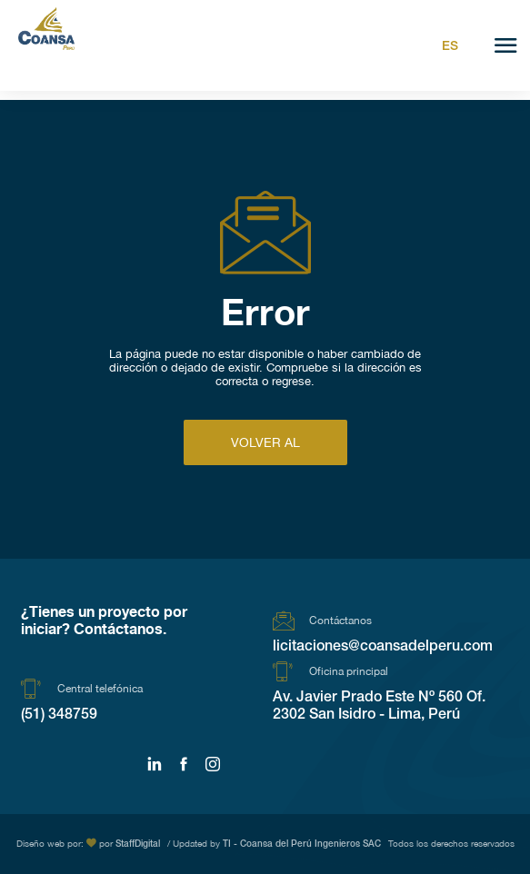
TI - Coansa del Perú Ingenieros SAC (302, 844)
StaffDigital (137, 844)
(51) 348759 (59, 716)
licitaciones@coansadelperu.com (383, 648)
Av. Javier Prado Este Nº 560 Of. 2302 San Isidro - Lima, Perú (379, 707)
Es (450, 47)
